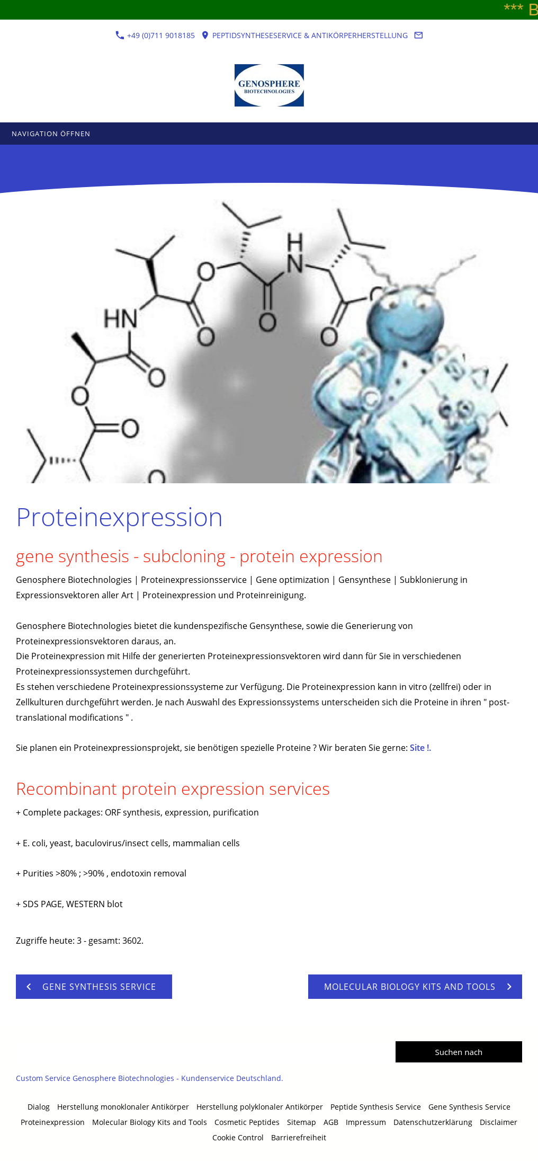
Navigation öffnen (51, 133)
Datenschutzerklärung (432, 1122)
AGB (331, 1122)
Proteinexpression (53, 1122)
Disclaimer (498, 1122)
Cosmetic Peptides (247, 1122)
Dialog (39, 1107)
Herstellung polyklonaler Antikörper (259, 1107)
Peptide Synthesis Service (375, 1107)
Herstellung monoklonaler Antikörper (123, 1107)
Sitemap (301, 1122)
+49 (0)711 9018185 (155, 35)
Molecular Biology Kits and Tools (149, 1122)
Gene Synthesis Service (469, 1107)
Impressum (366, 1122)
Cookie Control (238, 1137)
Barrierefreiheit (298, 1137)
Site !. (420, 748)
